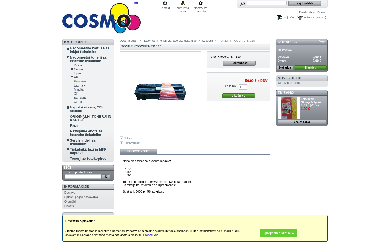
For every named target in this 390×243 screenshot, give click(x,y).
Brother (79, 65)
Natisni (128, 137)
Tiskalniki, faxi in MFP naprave (88, 151)
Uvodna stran (128, 40)
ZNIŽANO (286, 93)
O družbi (70, 201)
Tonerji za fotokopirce (88, 158)
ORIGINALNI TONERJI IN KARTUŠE (90, 118)
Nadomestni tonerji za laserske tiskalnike (88, 59)
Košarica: (309, 17)
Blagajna (310, 67)
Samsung (80, 97)
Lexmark (79, 85)
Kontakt (165, 7)
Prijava (321, 12)
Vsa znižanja (302, 121)
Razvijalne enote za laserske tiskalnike (86, 133)
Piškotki (69, 205)
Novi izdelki (289, 78)
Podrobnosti (240, 63)
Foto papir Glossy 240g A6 (311, 100)
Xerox (78, 101)
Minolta (78, 89)
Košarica (287, 42)
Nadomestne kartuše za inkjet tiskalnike (89, 50)
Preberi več (150, 234)
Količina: (230, 86)
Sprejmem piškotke (277, 233)
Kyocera (80, 81)
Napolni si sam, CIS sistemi (86, 109)
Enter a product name (79, 172)
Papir (74, 125)
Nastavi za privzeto (200, 8)
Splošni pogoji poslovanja (81, 197)
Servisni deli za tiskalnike (82, 142)
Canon (78, 69)
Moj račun (289, 17)
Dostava (69, 192)
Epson (78, 73)
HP (76, 77)
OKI (76, 93)
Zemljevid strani (182, 8)
